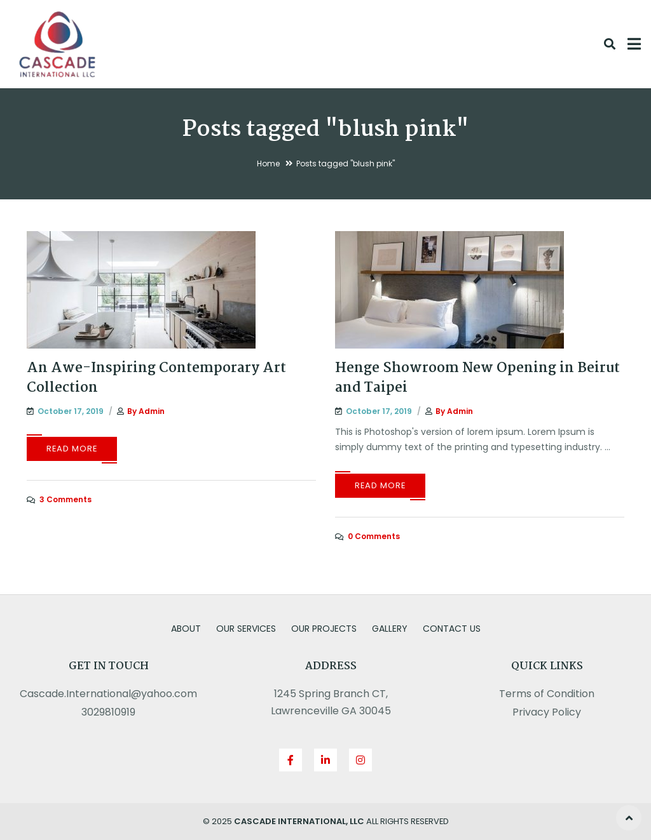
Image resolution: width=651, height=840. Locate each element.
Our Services (246, 628)
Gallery (390, 628)
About (186, 628)
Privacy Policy (546, 712)
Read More (71, 449)
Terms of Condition (546, 693)
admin (152, 411)
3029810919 (108, 712)
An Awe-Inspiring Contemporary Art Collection (156, 378)
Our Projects (324, 628)
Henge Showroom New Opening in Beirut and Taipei (477, 378)
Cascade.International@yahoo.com (108, 693)
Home (268, 163)
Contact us (452, 628)
